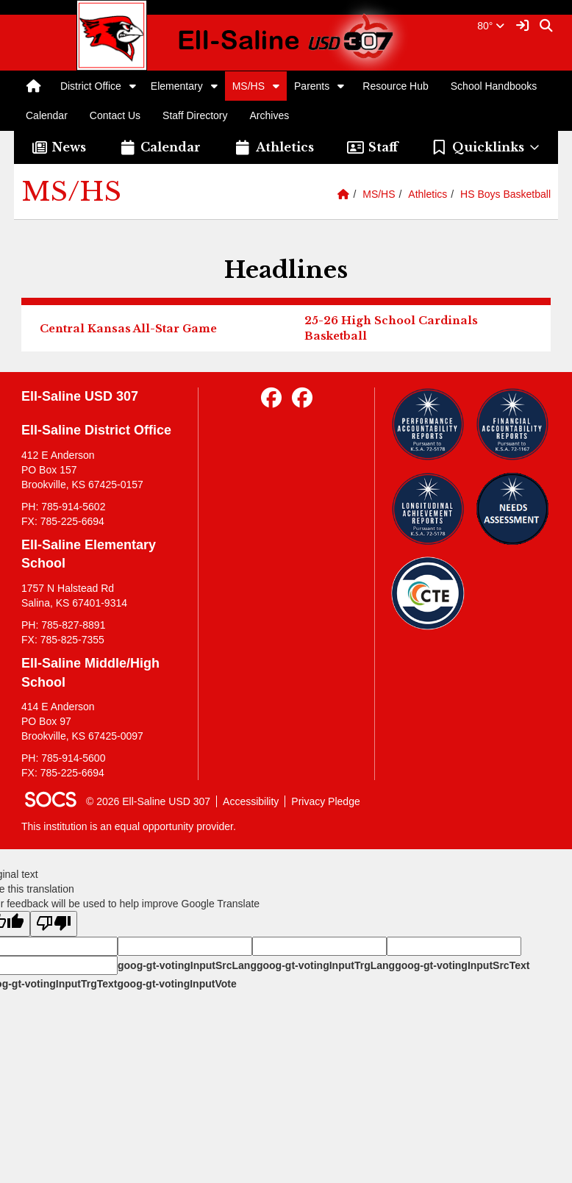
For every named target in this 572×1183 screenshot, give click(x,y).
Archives (270, 115)
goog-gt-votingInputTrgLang (326, 965)
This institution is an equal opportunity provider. (128, 826)
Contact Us (115, 115)
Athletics (427, 194)
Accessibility (251, 801)
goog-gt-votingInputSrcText (462, 965)
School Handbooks (494, 86)
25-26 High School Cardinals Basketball (391, 328)
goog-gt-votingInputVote (176, 984)
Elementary (177, 86)
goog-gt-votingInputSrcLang (187, 965)
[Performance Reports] (428, 424)
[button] (132, 86)
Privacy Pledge (325, 801)
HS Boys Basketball (505, 194)
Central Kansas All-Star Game (128, 328)
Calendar (47, 115)
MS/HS (248, 86)
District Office (90, 86)
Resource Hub (395, 86)
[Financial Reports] (512, 424)
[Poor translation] (53, 924)
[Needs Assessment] (512, 509)
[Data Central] (428, 593)
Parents (311, 86)
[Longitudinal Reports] (428, 509)
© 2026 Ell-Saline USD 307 (148, 801)
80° (490, 26)
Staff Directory (194, 115)
